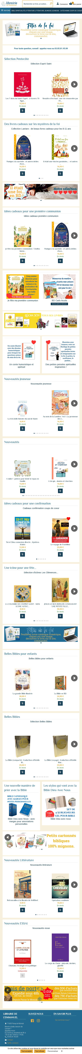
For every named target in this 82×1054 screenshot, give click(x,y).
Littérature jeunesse (43, 11)
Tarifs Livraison (11, 1043)
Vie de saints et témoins (59, 304)
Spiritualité (20, 11)
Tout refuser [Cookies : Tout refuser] (39, 1051)
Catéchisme (64, 11)
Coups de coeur (76, 11)
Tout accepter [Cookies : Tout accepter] (26, 1051)
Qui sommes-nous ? (62, 1020)
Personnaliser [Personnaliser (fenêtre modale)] (53, 1051)
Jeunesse (55, 11)
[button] (75, 90)
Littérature (30, 11)
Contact (9, 1040)
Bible (13, 11)
